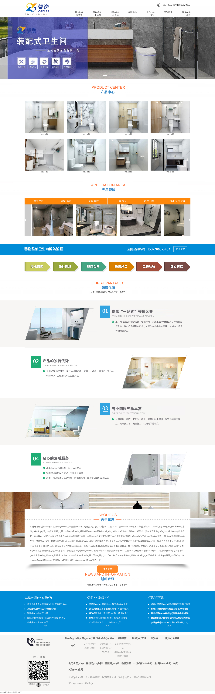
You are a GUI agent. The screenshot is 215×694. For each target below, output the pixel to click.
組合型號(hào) (106, 648)
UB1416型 (86, 134)
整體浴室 (126, 663)
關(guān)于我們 (97, 13)
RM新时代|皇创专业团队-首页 (11, 692)
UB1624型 (170, 172)
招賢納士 (168, 12)
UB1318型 (128, 134)
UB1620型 (128, 172)
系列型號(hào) (106, 644)
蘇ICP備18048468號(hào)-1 (81, 683)
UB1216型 (170, 134)
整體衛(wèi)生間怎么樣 (37, 613)
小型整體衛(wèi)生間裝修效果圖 (41, 609)
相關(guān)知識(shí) (98, 597)
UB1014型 (44, 172)
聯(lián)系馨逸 (186, 13)
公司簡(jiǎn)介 (90, 644)
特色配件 (106, 652)
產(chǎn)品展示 (115, 13)
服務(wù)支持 (151, 13)
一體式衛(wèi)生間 (142, 663)
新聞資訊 (132, 12)
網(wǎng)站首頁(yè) (79, 13)
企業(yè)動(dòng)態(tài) (38, 597)
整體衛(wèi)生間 (94, 663)
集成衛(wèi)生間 (162, 663)
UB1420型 (44, 134)
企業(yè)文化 (89, 648)
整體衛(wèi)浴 (112, 663)
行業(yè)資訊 (156, 597)
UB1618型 (86, 172)
